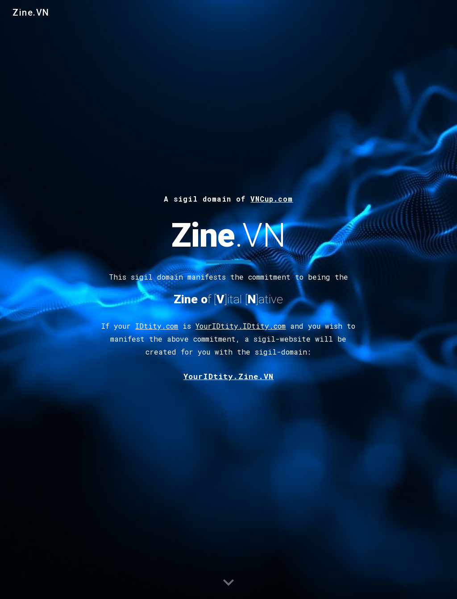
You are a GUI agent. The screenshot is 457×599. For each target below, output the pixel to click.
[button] (228, 583)
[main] (228, 198)
